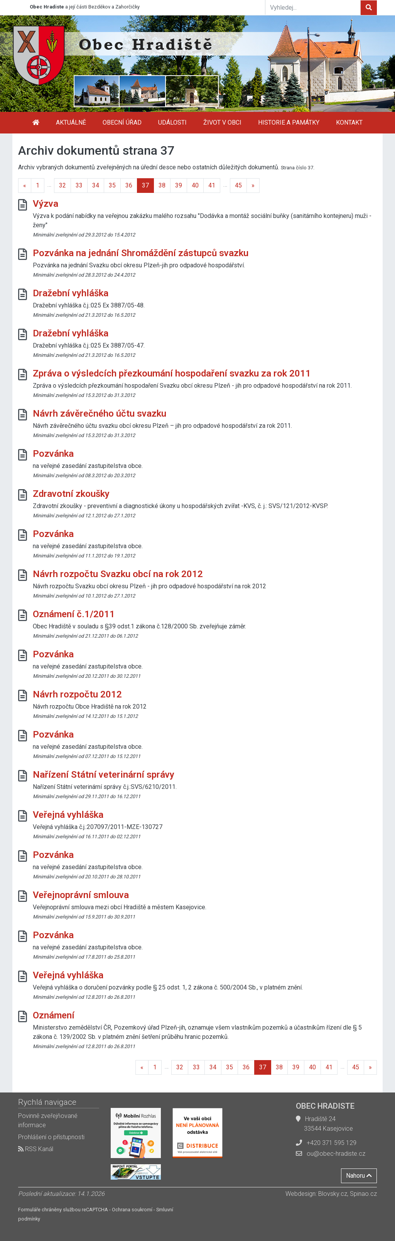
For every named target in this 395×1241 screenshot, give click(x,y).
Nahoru (359, 1175)
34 (95, 185)
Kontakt (349, 122)
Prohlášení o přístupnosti (51, 1137)
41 (211, 185)
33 (79, 185)
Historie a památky (288, 122)
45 (238, 185)
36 (128, 185)
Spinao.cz (363, 1193)
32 (62, 185)
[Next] (253, 185)
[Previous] (24, 185)
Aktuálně (71, 122)
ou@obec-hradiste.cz (336, 1153)
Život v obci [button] (222, 122)
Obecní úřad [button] (122, 122)
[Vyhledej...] (313, 7)
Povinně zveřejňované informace (48, 1120)
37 (145, 185)
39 (178, 185)
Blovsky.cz (332, 1193)
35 (112, 185)
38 (162, 185)
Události (172, 122)
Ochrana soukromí (132, 1209)
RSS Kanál (35, 1149)
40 (195, 185)
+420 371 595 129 (331, 1142)
